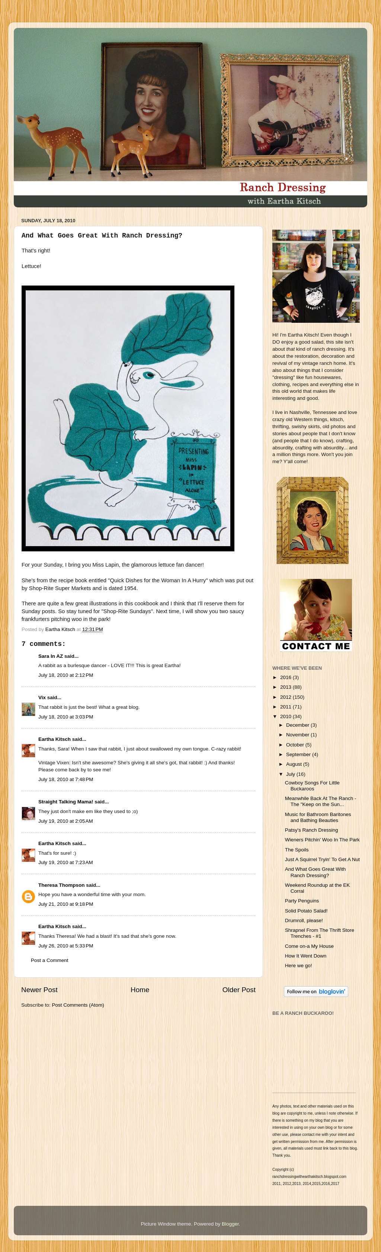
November (298, 734)
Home (140, 990)
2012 (286, 697)
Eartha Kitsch (54, 739)
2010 (286, 716)
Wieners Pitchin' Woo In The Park (322, 839)
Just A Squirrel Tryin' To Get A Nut (322, 859)
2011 (286, 707)
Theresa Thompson (61, 885)
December (298, 725)
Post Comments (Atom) (78, 1005)
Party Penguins (302, 901)
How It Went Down (306, 956)
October (295, 745)
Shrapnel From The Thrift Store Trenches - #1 (319, 933)
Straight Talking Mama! (65, 802)
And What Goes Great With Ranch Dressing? (315, 872)
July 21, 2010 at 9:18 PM (65, 904)
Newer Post (39, 990)
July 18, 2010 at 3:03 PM (65, 717)
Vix (42, 697)
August (294, 764)
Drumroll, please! (304, 920)
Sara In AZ (50, 656)
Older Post (239, 990)
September (299, 754)
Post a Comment (49, 960)
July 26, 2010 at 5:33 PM (65, 946)
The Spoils (297, 850)
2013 (286, 687)
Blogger (230, 1224)
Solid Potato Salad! (306, 911)
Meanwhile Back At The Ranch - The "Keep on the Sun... (320, 801)
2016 (286, 677)
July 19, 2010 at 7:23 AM (65, 862)
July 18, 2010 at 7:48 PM (65, 779)
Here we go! (298, 965)
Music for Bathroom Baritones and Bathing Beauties (318, 817)
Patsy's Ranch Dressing (311, 830)
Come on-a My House (309, 946)
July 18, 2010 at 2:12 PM (65, 675)
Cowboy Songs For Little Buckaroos (312, 785)
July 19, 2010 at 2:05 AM (65, 821)
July (291, 774)
